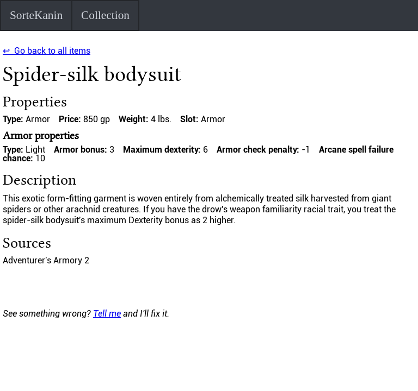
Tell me (107, 313)
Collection (105, 15)
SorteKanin (36, 15)
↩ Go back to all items (46, 51)
